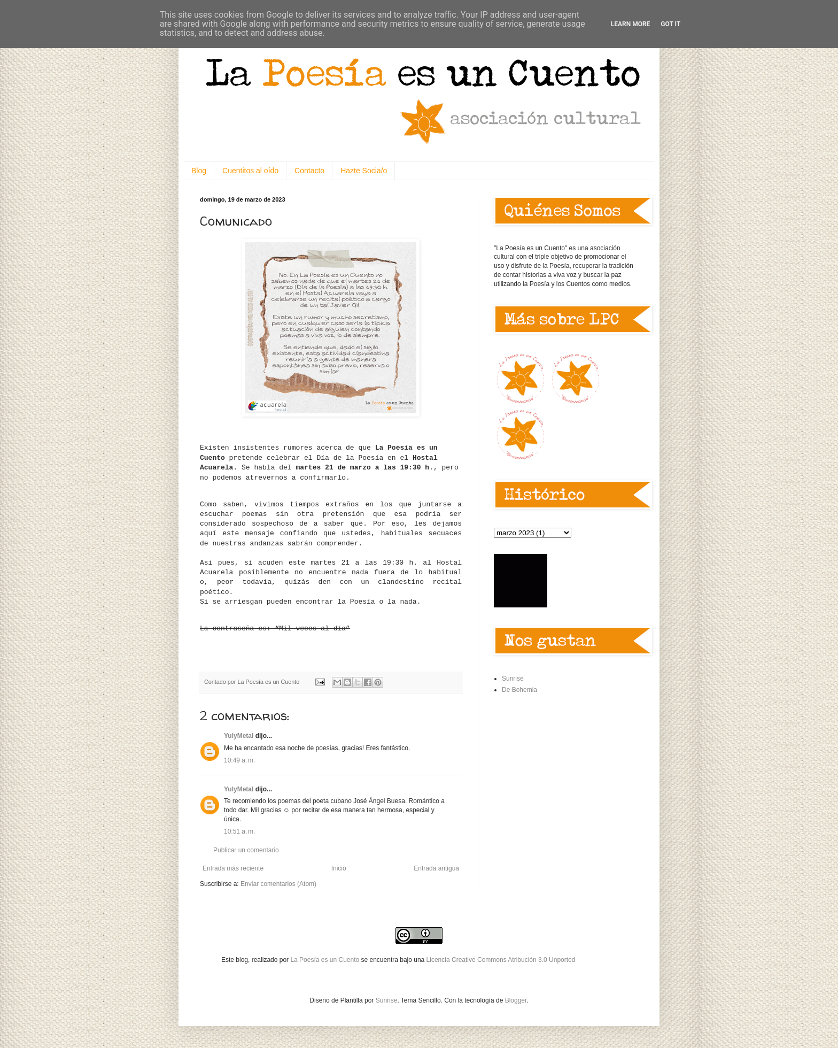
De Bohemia (519, 689)
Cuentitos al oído (250, 170)
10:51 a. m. (239, 831)
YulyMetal (238, 735)
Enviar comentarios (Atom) (278, 884)
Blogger (516, 1000)
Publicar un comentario (246, 850)
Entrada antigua (436, 868)
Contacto (309, 170)
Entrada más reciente (233, 868)
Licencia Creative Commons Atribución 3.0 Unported (501, 960)
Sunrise (513, 678)
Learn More (630, 24)
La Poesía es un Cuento (325, 960)
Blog (198, 170)
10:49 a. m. (239, 760)
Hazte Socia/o (363, 170)
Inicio (338, 868)
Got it (670, 24)
